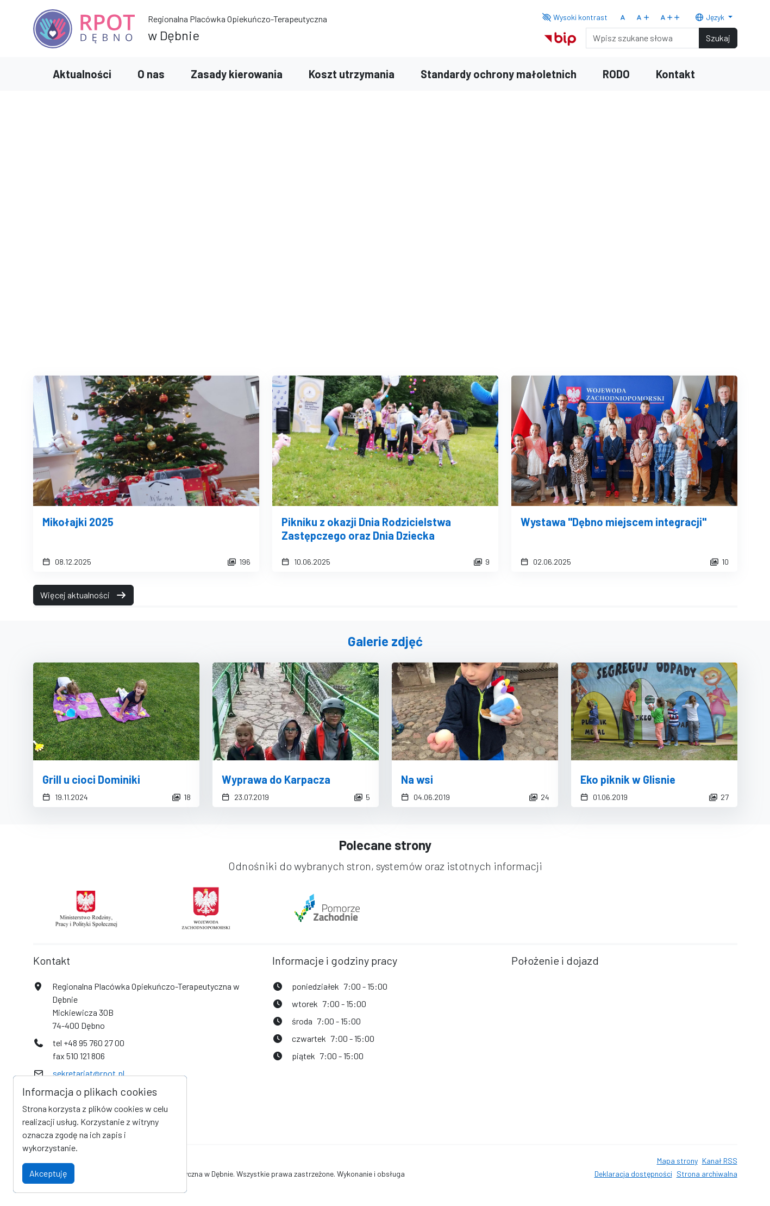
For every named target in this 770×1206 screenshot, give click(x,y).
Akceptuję (48, 1173)
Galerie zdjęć (385, 641)
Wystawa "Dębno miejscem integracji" (613, 521)
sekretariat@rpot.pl (88, 1073)
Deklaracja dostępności (633, 1173)
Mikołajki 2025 (78, 521)
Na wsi (417, 779)
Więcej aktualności (83, 595)
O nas (151, 73)
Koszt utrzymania (352, 73)
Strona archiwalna (707, 1173)
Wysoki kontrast (575, 17)
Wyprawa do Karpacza (276, 779)
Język (710, 17)
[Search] (642, 38)
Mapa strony (677, 1160)
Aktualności (82, 73)
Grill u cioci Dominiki (91, 779)
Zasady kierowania (237, 73)
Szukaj (718, 38)
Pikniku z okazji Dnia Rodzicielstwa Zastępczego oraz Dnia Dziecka (366, 528)
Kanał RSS (719, 1160)
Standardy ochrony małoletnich (499, 73)
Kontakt (675, 73)
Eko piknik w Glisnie (627, 779)
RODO (616, 73)
